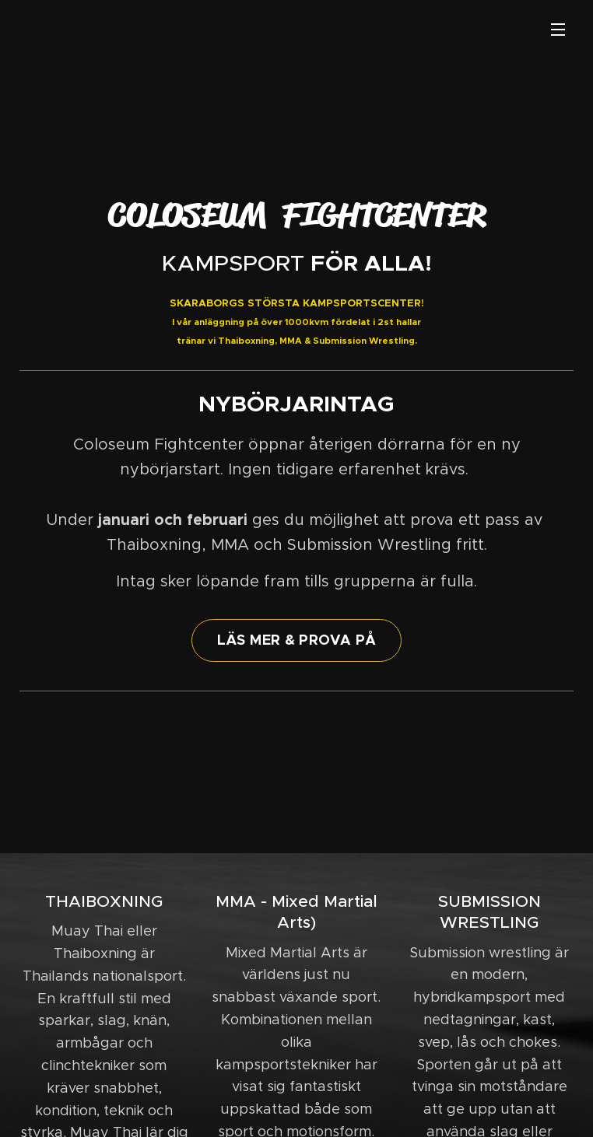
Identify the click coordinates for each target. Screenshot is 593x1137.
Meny (558, 29)
